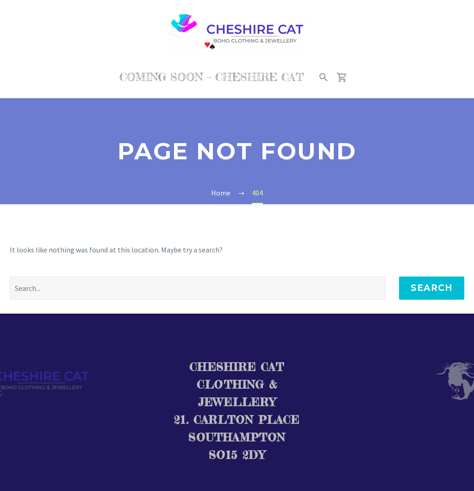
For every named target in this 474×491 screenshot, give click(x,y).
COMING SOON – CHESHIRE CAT (211, 77)
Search (432, 288)
